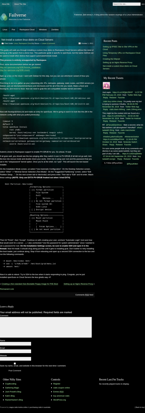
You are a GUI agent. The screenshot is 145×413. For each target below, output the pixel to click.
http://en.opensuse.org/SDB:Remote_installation (20, 67)
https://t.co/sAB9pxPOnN (113, 139)
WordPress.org (59, 400)
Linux (5, 29)
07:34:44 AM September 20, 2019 (117, 156)
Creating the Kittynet (111, 59)
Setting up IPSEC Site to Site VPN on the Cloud (120, 48)
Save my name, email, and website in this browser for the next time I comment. (33, 366)
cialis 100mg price (133, 109)
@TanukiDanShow (114, 125)
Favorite (121, 97)
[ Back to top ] (140, 407)
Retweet (112, 97)
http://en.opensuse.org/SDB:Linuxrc (15, 70)
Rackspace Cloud (27, 29)
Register (56, 384)
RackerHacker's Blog (14, 400)
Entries (58, 392)
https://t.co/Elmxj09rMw (132, 154)
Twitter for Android (133, 118)
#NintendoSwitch (132, 137)
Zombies (55, 29)
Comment (4, 316)
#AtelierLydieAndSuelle (113, 137)
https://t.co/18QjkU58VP (123, 92)
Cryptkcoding (10, 384)
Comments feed (84, 295)
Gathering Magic (12, 388)
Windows (43, 29)
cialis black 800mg (117, 109)
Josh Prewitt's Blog (13, 392)
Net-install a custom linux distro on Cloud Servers (120, 67)
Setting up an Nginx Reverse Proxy (78, 284)
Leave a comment (48, 43)
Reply (105, 97)
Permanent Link (7, 289)
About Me (5, 4)
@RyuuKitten (132, 164)
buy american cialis (61, 396)
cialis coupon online (61, 388)
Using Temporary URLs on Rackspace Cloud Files (121, 54)
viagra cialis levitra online (18, 407)
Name (2, 341)
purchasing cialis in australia (40, 407)
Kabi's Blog (10, 396)
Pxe (13, 29)
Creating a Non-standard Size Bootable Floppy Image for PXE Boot (30, 284)
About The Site (20, 4)
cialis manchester (127, 130)
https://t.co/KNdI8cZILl (116, 116)
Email (2, 348)
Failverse (17, 15)
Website (3, 356)
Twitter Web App (134, 95)
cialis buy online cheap (112, 101)
